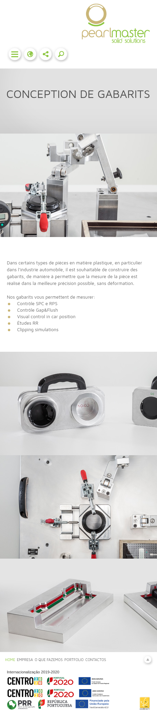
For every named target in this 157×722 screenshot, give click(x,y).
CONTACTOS (95, 660)
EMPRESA (25, 660)
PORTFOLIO (74, 660)
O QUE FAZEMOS (49, 660)
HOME (10, 660)
